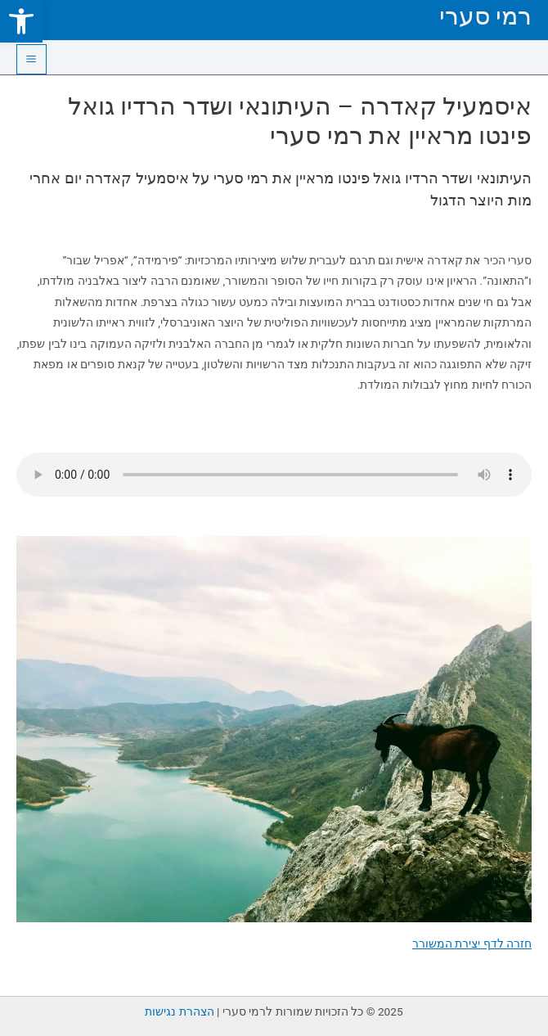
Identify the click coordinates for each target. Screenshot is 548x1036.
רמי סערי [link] (485, 16)
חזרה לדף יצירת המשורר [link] (472, 943)
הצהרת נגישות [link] (179, 1011)
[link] (21, 21)
